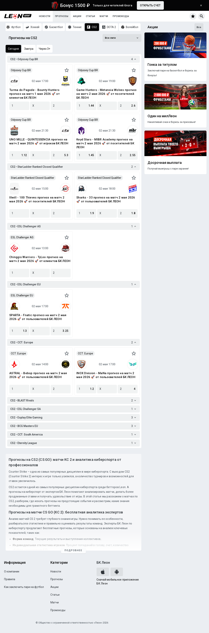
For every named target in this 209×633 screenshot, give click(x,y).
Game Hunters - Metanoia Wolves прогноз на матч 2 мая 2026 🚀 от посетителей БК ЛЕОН (106, 93)
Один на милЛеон (162, 116)
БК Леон (103, 562)
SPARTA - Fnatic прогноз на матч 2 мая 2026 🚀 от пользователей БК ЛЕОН (37, 317)
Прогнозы (61, 16)
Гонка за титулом (162, 65)
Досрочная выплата (165, 163)
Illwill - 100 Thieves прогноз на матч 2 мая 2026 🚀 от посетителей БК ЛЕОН (37, 199)
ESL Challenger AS (22, 237)
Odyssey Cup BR (21, 70)
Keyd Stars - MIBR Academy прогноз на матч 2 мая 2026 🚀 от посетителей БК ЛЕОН (105, 143)
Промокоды (121, 16)
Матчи (104, 16)
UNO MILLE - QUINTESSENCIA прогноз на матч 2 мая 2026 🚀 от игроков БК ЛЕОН (38, 141)
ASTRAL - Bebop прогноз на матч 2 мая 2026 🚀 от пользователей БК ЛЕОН (38, 375)
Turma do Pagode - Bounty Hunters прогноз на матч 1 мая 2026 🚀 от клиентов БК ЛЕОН (34, 93)
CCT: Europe (18, 353)
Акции (77, 16)
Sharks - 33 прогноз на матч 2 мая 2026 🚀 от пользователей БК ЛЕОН (105, 199)
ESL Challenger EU (22, 295)
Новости (44, 16)
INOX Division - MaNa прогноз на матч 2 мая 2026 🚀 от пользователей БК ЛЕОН (105, 375)
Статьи (90, 16)
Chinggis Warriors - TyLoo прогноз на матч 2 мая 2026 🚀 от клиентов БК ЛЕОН (39, 259)
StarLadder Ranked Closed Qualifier (32, 177)
